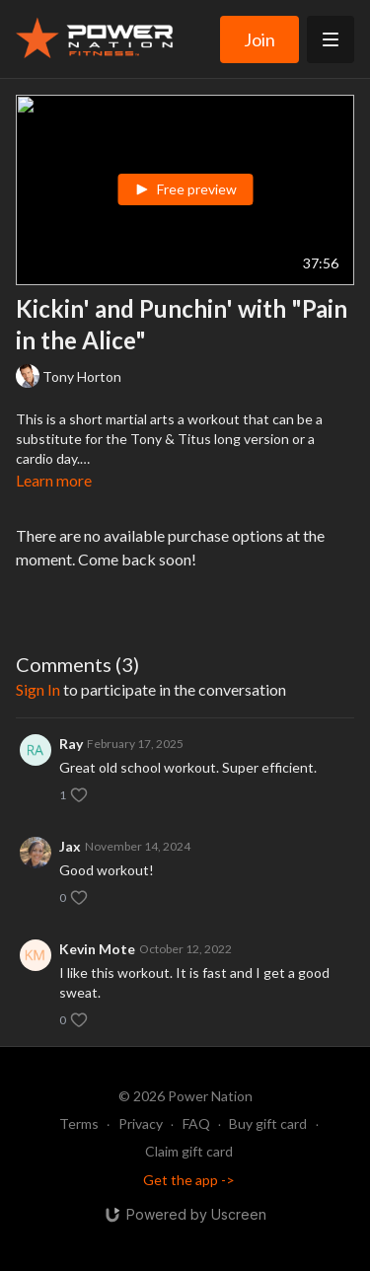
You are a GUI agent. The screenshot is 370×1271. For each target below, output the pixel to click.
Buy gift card (268, 1123)
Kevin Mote (97, 948)
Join (259, 39)
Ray (71, 743)
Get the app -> (189, 1179)
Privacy (140, 1123)
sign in (38, 689)
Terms (79, 1123)
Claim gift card (189, 1151)
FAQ (196, 1123)
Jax (70, 846)
